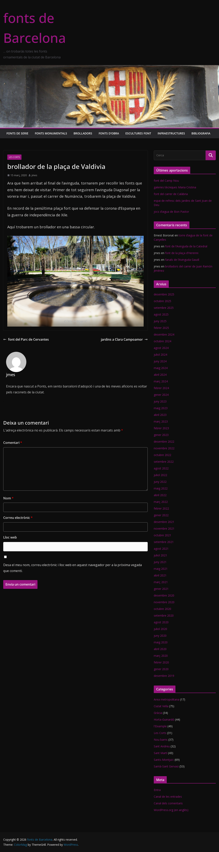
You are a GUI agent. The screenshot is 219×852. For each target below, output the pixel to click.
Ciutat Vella (161, 706)
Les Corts (14, 157)
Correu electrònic (18, 517)
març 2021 (161, 582)
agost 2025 (161, 314)
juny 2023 (160, 401)
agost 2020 (161, 622)
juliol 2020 (160, 629)
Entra (157, 790)
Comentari (12, 442)
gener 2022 (161, 515)
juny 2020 (160, 635)
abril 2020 (160, 649)
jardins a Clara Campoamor (124, 339)
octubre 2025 (162, 301)
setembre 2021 (164, 542)
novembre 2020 (164, 602)
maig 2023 (161, 408)
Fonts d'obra (109, 133)
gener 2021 (161, 589)
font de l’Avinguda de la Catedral (186, 246)
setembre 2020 (164, 615)
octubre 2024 (162, 341)
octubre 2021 (162, 535)
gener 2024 (161, 395)
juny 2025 (160, 321)
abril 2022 (160, 495)
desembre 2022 (164, 441)
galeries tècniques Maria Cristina (175, 187)
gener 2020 (161, 669)
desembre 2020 (164, 595)
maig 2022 (161, 488)
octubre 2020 (162, 609)
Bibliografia (200, 133)
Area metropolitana (166, 699)
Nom (8, 498)
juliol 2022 (160, 475)
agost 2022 (161, 468)
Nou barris (161, 739)
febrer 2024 (161, 388)
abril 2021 (160, 575)
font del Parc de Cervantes (26, 339)
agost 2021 (161, 548)
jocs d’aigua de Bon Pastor (171, 212)
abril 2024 (160, 375)
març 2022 (161, 502)
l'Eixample (160, 726)
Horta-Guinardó (164, 719)
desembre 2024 (164, 334)
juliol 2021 (160, 555)
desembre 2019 (164, 676)
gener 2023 (161, 435)
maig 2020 (161, 642)
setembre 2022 (164, 462)
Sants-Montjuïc (164, 760)
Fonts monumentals (51, 133)
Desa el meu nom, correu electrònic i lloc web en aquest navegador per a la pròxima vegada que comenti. (72, 568)
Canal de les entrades (168, 796)
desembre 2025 (164, 294)
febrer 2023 (161, 428)
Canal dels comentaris (168, 803)
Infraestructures (171, 133)
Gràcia (158, 713)
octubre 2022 (162, 455)
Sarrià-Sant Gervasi (166, 766)
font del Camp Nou (166, 180)
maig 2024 (161, 368)
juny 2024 (160, 361)
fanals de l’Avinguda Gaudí (182, 260)
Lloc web (10, 537)
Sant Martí (160, 753)
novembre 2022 (164, 448)
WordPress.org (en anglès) (171, 810)
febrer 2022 (161, 508)
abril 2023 (160, 415)
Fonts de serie (17, 133)
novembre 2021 (164, 528)
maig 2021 (161, 569)
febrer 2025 (161, 328)
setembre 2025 (164, 308)
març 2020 (161, 656)
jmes (34, 175)
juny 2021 (160, 562)
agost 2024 (161, 348)
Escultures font (138, 133)
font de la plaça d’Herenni (181, 253)
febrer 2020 (161, 662)
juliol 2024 (160, 354)
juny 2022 (160, 482)
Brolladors (83, 133)
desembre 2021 (164, 522)
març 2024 (161, 381)
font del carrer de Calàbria (171, 194)
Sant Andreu (162, 746)
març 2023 (161, 421)
